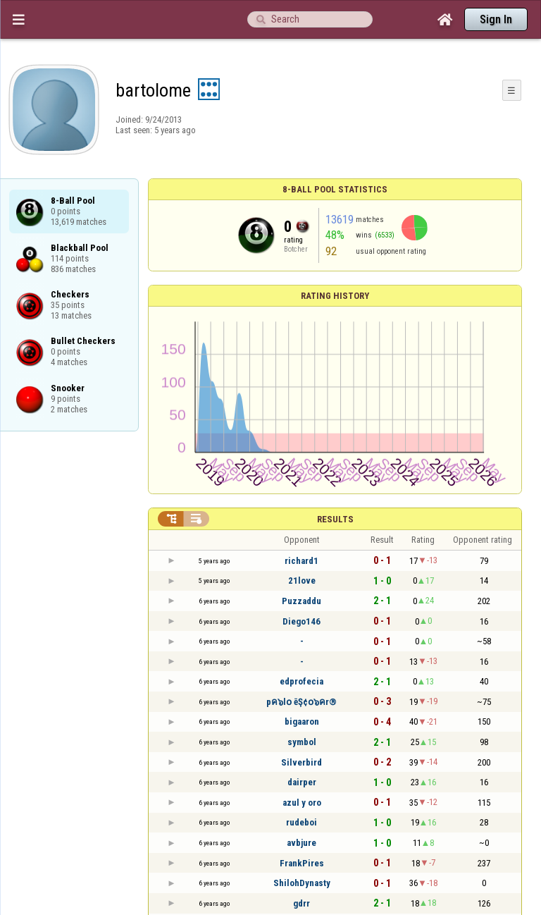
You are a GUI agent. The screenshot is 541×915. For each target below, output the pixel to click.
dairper (301, 782)
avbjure (301, 842)
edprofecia (301, 681)
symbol (301, 742)
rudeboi (301, 822)
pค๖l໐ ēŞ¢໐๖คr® (301, 701)
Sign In (496, 19)
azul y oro (301, 802)
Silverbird (301, 762)
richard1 (301, 560)
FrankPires (302, 863)
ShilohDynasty (301, 883)
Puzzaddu (301, 601)
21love (302, 580)
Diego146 (301, 621)
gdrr (301, 903)
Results (335, 519)
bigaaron (302, 721)
